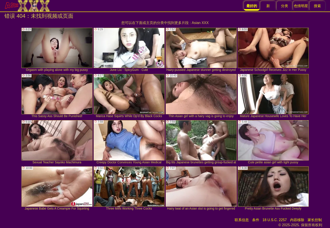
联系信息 (242, 220)
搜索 (317, 6)
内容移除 (297, 220)
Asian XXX (200, 23)
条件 (255, 220)
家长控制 (315, 220)
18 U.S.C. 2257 (275, 220)
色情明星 (301, 6)
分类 (284, 6)
